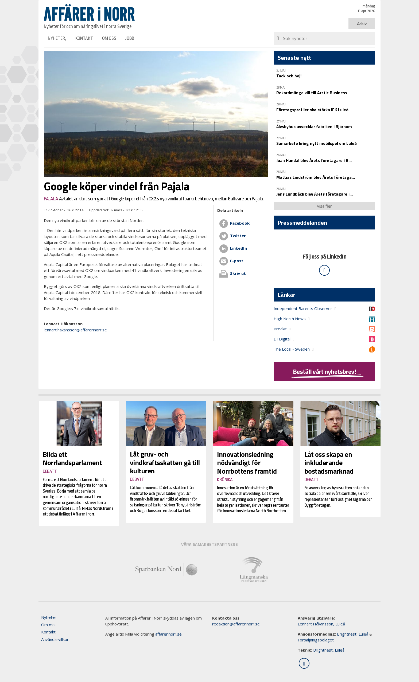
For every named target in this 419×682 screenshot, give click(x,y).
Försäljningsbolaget (316, 640)
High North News (290, 318)
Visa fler (324, 206)
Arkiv (362, 23)
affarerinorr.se (168, 634)
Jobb (129, 38)
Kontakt (84, 38)
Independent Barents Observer (303, 308)
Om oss (109, 38)
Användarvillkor (55, 639)
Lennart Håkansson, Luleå (321, 624)
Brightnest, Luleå (352, 634)
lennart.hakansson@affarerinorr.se (75, 329)
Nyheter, (57, 38)
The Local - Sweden (292, 349)
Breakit (280, 328)
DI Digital (282, 339)
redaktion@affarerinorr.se (236, 624)
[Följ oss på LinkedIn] (324, 270)
